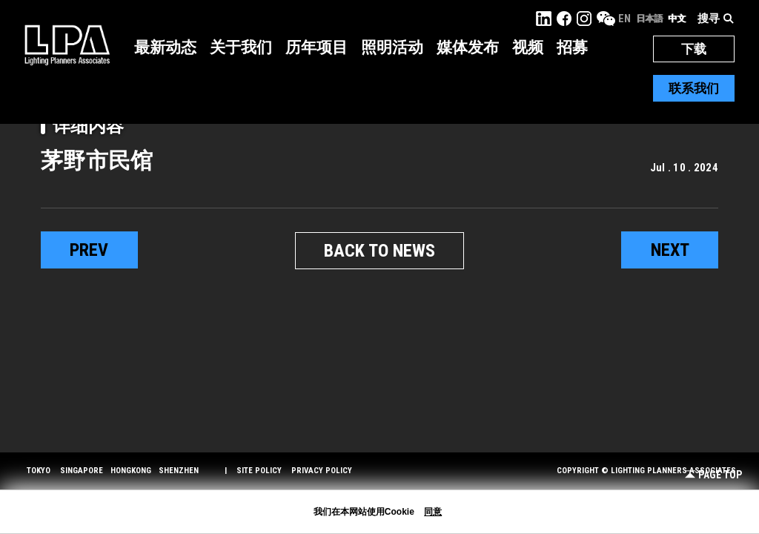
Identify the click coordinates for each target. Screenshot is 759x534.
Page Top (713, 475)
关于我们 (241, 47)
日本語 (649, 18)
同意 (433, 512)
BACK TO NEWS (379, 250)
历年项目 (316, 47)
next (670, 250)
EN (624, 18)
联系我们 (694, 88)
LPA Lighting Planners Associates (67, 44)
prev (89, 250)
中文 (677, 18)
